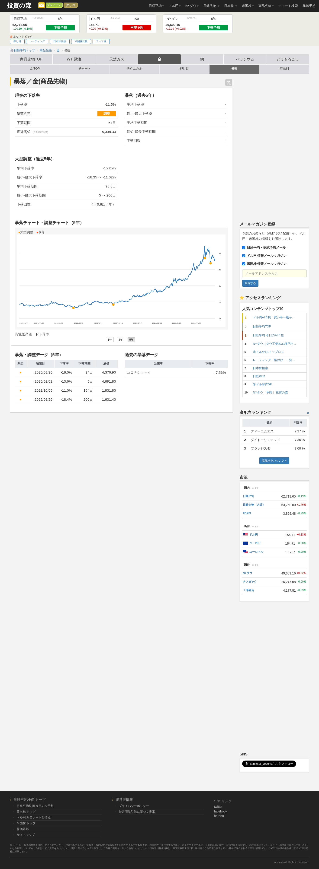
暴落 (234, 68)
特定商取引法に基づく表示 (137, 811)
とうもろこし (288, 59)
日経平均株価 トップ (29, 800)
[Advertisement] (274, 145)
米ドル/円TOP (262, 384)
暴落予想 (309, 6)
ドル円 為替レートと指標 (34, 817)
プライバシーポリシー (134, 806)
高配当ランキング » (274, 460)
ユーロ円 (255, 543)
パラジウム (245, 59)
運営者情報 (124, 800)
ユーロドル (256, 551)
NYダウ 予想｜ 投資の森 (270, 392)
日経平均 (248, 496)
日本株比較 (59, 41)
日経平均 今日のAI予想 (268, 335)
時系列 (284, 68)
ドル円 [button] (175, 6)
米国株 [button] (248, 6)
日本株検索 (260, 368)
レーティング (37, 41)
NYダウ (247, 573)
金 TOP (35, 68)
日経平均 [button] (156, 6)
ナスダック (250, 581)
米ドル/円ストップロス (268, 352)
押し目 (70, 5)
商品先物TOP (31, 59)
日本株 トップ (26, 811)
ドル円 (253, 534)
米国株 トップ (26, 823)
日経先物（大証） (254, 504)
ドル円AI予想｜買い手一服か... (273, 317)
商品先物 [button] (266, 6)
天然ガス (116, 59)
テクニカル (134, 68)
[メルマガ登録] (41, 5)
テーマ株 (101, 41)
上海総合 (248, 590)
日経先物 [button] (211, 6)
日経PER (259, 376)
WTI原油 (74, 59)
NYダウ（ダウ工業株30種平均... (274, 344)
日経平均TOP (262, 326)
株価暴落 (23, 829)
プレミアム (54, 5)
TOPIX (247, 513)
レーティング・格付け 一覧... (274, 360)
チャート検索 (288, 6)
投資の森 (19, 5)
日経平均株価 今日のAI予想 (35, 806)
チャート (85, 68)
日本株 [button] (230, 6)
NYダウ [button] (192, 6)
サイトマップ (26, 835)
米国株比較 (81, 41)
